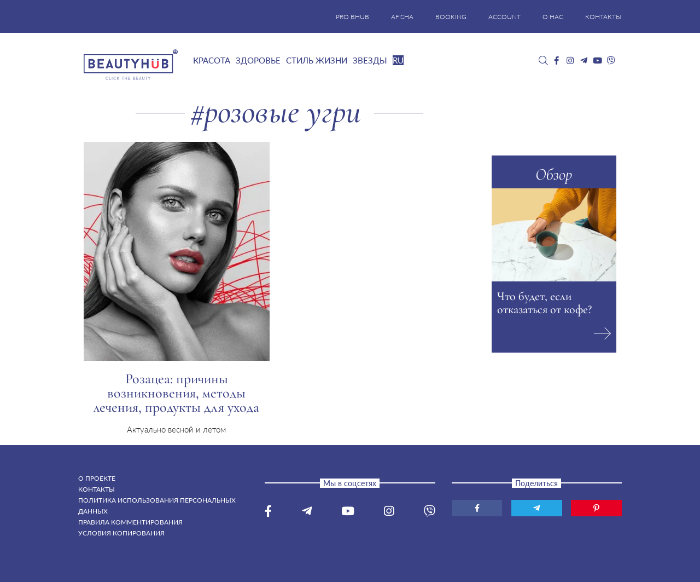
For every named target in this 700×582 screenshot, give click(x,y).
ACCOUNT (504, 17)
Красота (211, 60)
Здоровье (258, 60)
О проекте (96, 478)
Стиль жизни (316, 60)
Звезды (370, 60)
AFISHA (402, 17)
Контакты (96, 489)
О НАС (552, 17)
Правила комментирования (130, 522)
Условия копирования (121, 533)
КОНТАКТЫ (603, 17)
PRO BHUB (352, 17)
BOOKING (450, 17)
